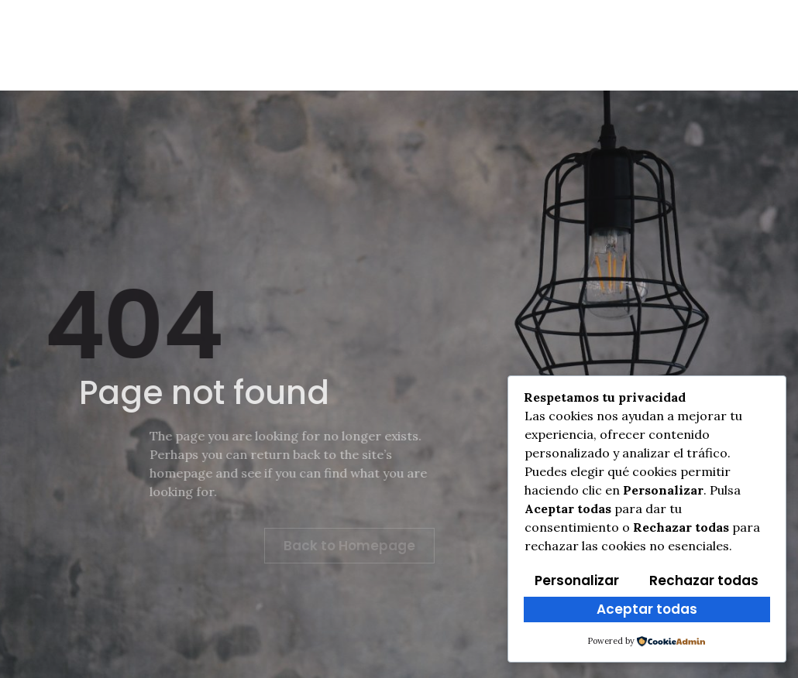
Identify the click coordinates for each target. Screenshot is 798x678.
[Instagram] (649, 55)
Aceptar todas (647, 609)
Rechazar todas (703, 580)
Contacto (560, 60)
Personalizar (577, 580)
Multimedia (540, 30)
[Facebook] (649, 24)
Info (196, 30)
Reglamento (286, 30)
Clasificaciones (416, 30)
